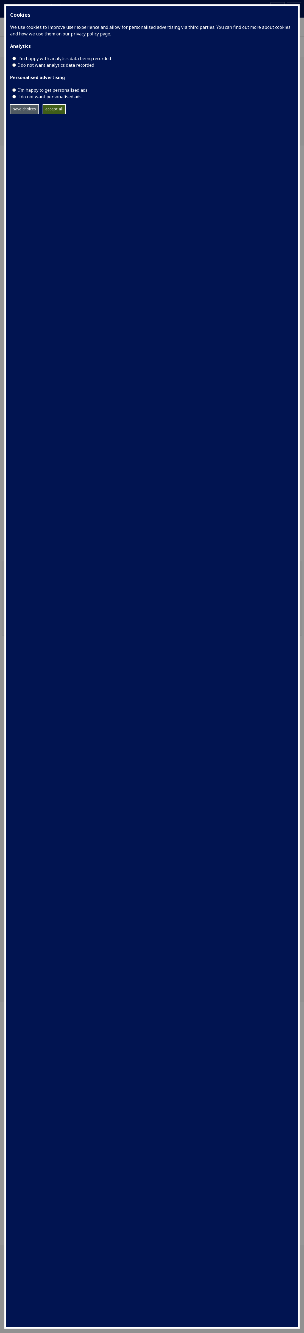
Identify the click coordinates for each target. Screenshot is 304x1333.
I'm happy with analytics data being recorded (64, 58)
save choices (24, 108)
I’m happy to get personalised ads (53, 90)
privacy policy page (90, 34)
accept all (54, 108)
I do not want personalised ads (50, 97)
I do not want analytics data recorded (56, 65)
